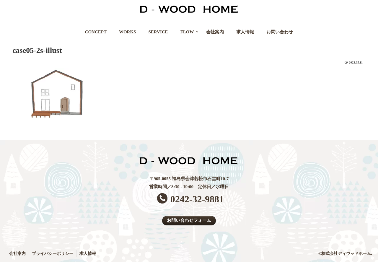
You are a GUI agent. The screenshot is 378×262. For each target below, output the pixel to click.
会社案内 (17, 253)
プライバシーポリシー (52, 253)
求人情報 (87, 253)
